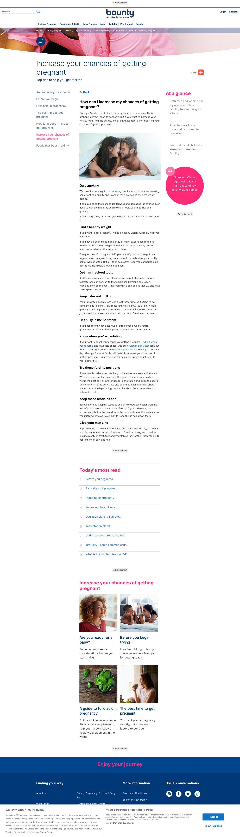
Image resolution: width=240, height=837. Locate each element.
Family (139, 24)
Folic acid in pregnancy (51, 105)
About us (41, 793)
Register (233, 11)
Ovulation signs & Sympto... (103, 516)
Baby (102, 24)
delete (33, 11)
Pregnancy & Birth (69, 24)
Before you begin (47, 99)
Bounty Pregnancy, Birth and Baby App (96, 795)
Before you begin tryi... (100, 479)
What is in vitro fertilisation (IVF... (107, 554)
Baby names (90, 24)
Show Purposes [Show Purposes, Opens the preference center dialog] (213, 830)
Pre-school (126, 24)
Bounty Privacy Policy (135, 799)
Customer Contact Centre (91, 803)
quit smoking (114, 191)
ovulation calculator (138, 345)
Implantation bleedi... (99, 526)
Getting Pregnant (47, 24)
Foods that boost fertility (52, 145)
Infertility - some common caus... (107, 545)
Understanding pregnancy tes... (106, 535)
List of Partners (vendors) (119, 827)
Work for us (42, 803)
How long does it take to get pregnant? (52, 125)
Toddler (113, 24)
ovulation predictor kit (124, 349)
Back (84, 92)
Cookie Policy (130, 806)
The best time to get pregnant (49, 114)
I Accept (213, 821)
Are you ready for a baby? (53, 92)
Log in (223, 11)
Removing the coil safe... (101, 507)
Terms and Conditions (135, 793)
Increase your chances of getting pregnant (52, 136)
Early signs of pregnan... (101, 488)
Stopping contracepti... (100, 497)
